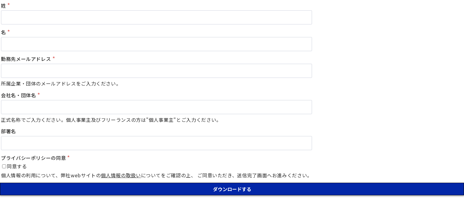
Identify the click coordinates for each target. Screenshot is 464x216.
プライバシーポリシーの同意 (33, 157)
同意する (17, 166)
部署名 (8, 131)
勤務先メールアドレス (26, 58)
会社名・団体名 (18, 95)
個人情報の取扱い (121, 175)
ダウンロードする (232, 189)
